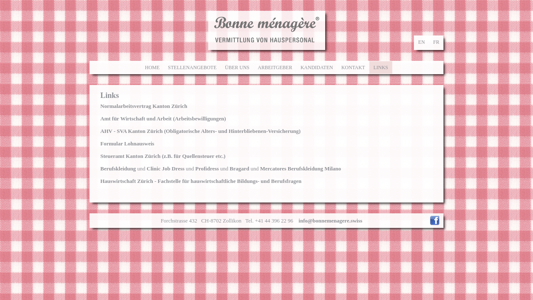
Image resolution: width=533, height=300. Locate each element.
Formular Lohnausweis (127, 143)
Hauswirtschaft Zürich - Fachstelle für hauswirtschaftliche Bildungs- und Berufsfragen (200, 181)
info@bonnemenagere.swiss (330, 221)
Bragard (239, 168)
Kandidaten (317, 67)
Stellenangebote (192, 67)
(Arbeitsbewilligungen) (163, 118)
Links (381, 67)
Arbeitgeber (275, 67)
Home (152, 67)
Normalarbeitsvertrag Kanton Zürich (143, 106)
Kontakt (353, 67)
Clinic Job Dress (165, 168)
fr (436, 42)
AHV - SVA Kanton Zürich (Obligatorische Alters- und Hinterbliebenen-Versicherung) (200, 131)
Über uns (237, 67)
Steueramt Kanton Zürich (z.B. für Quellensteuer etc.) (162, 156)
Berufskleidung (118, 168)
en (421, 42)
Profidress (207, 168)
